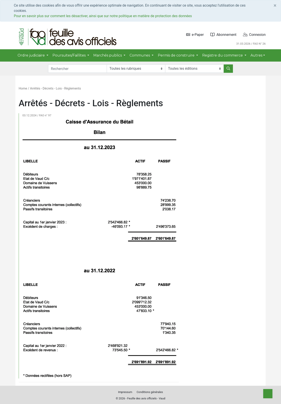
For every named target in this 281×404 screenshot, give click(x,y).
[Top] (267, 393)
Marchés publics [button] (108, 55)
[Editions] (194, 68)
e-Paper (195, 35)
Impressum (125, 392)
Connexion (254, 35)
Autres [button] (256, 55)
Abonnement (223, 35)
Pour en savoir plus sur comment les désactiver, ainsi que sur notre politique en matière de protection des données (103, 16)
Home (23, 88)
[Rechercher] (228, 68)
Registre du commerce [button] (223, 55)
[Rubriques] (136, 68)
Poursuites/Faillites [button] (69, 55)
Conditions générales (150, 392)
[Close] (275, 5)
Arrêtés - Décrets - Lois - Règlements (55, 88)
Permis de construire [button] (176, 55)
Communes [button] (140, 55)
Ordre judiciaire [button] (32, 55)
